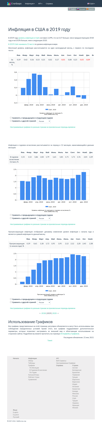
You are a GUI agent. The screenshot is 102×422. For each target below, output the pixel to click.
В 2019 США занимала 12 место (21, 44)
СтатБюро (14, 3)
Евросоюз (76, 382)
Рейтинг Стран (33, 377)
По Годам (33, 372)
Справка (49, 3)
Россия (75, 396)
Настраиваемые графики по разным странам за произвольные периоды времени (42, 127)
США (91, 3)
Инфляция (30, 3)
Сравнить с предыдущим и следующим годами (32, 118)
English (72, 9)
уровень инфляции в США (28, 38)
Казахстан (76, 389)
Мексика (75, 394)
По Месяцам (34, 368)
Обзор (30, 361)
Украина (75, 403)
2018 (43, 313)
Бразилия (76, 372)
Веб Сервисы (61, 361)
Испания (75, 386)
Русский (81, 9)
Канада (75, 391)
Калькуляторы (33, 375)
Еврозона (76, 379)
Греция (75, 377)
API (40, 3)
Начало (16, 358)
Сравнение (32, 379)
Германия (76, 375)
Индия (74, 384)
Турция (75, 401)
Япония (75, 408)
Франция (75, 405)
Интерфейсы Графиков (69, 334)
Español (90, 9)
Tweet (49, 340)
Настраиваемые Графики (65, 363)
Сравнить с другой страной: (24, 121)
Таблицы (31, 363)
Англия (75, 368)
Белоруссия (76, 370)
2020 (54, 313)
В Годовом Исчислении (38, 370)
